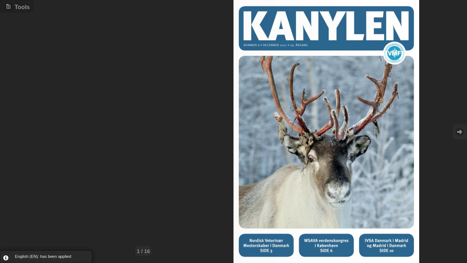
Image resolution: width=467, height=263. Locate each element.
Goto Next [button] (459, 131)
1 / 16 (143, 251)
